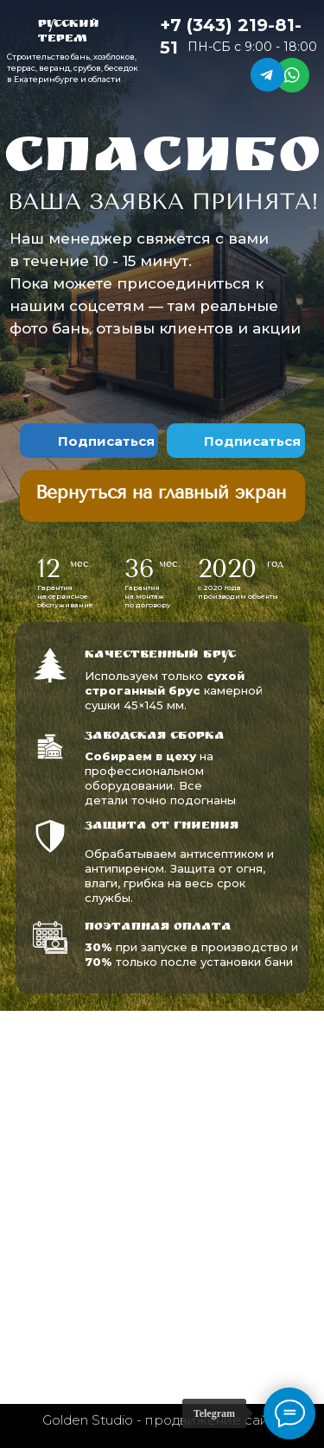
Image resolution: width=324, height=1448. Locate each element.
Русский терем (68, 32)
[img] (162, 492)
